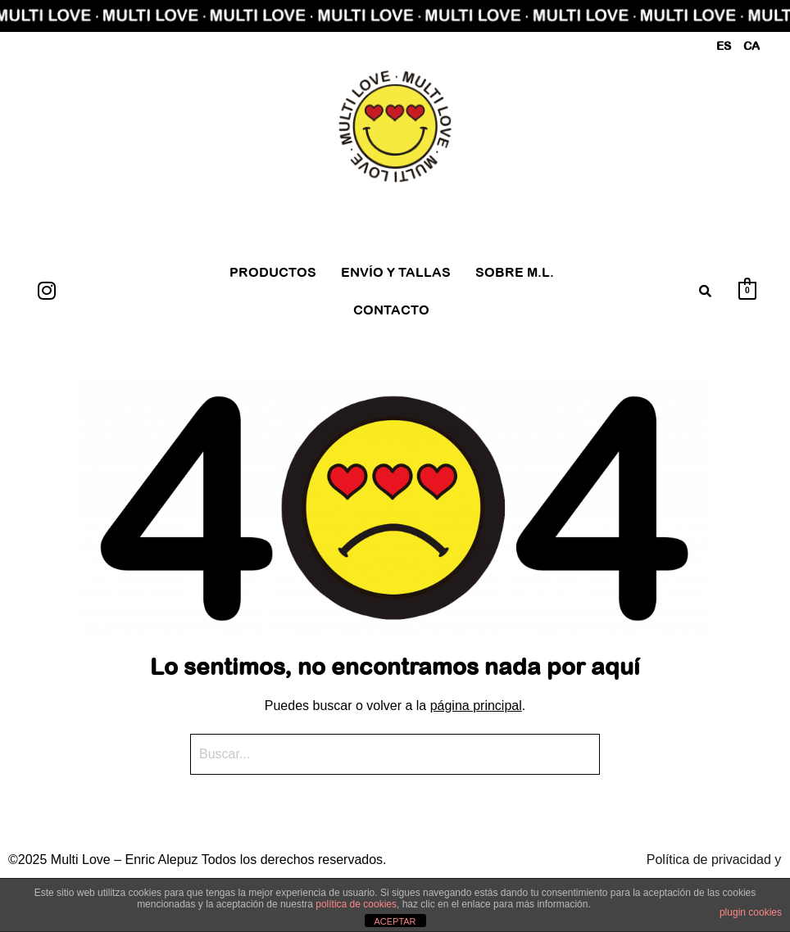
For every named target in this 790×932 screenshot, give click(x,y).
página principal (476, 706)
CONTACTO (391, 309)
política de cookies (356, 904)
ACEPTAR (394, 921)
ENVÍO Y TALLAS (396, 272)
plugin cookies (751, 912)
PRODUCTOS (272, 272)
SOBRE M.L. (514, 272)
